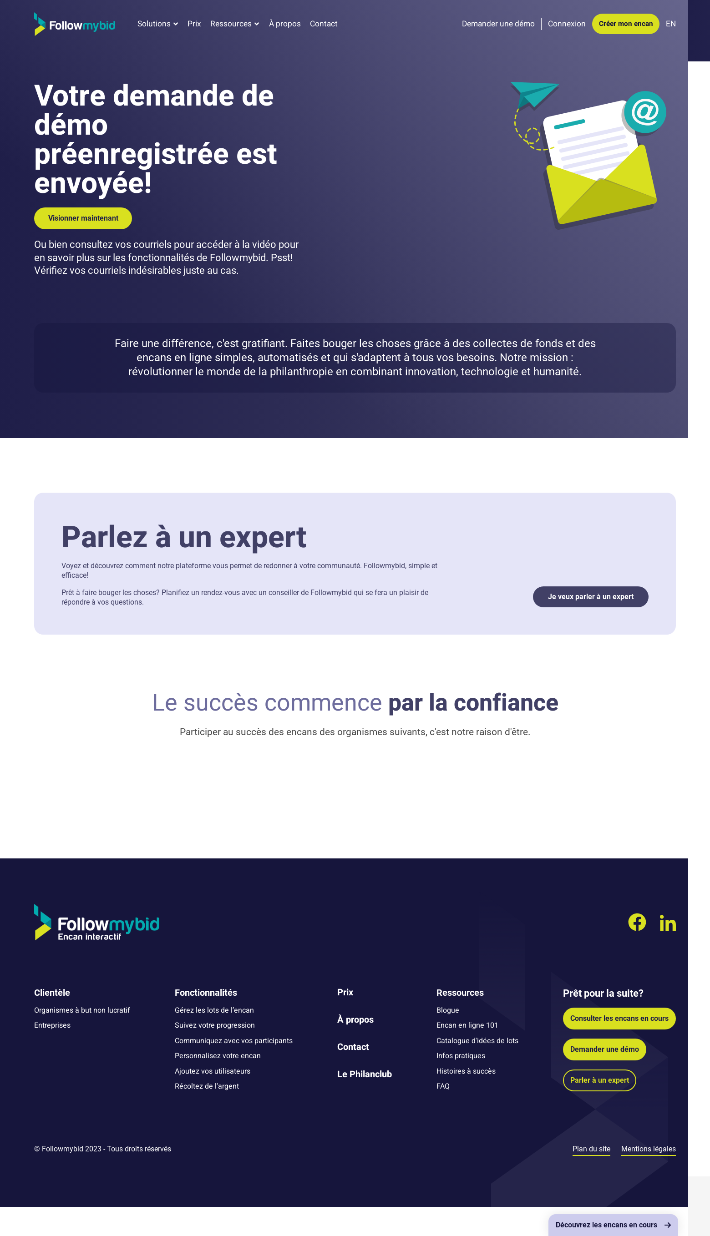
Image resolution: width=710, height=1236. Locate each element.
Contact (324, 28)
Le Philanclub (364, 1103)
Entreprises (52, 1054)
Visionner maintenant (83, 218)
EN (671, 28)
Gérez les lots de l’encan (214, 1039)
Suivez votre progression (215, 1054)
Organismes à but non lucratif (82, 1039)
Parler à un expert (599, 1109)
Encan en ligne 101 (467, 1054)
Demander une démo (604, 1078)
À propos (285, 28)
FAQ (443, 1115)
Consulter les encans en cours (619, 1047)
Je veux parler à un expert (591, 596)
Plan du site (591, 1178)
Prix (194, 28)
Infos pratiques (460, 1085)
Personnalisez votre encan (218, 1085)
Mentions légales (648, 1178)
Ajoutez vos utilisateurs (212, 1100)
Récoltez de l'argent (207, 1115)
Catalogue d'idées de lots (477, 1069)
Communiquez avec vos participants (234, 1069)
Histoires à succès (466, 1100)
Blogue (447, 1039)
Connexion (567, 28)
